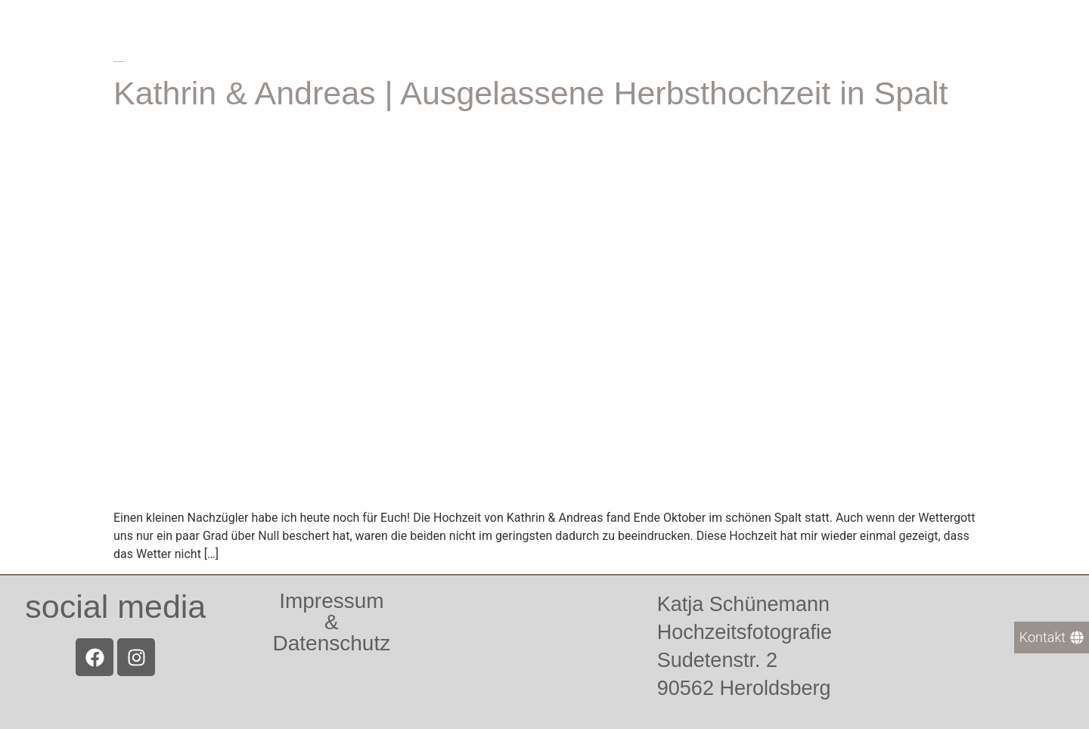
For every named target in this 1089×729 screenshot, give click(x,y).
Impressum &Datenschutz (332, 622)
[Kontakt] (1051, 637)
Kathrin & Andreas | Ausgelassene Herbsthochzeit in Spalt (530, 93)
